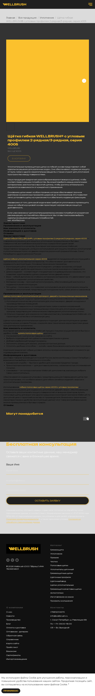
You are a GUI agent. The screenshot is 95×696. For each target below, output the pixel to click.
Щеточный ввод (58, 581)
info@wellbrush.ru (59, 616)
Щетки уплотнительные (62, 585)
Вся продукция (27, 17)
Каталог (56, 545)
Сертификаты (13, 655)
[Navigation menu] (90, 4)
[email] (17, 560)
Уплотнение (47, 17)
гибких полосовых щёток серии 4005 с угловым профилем (49, 387)
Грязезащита (57, 550)
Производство (13, 620)
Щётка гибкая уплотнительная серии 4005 (25, 259)
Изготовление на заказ (62, 597)
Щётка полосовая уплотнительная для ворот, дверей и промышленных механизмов (45, 296)
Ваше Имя (12, 464)
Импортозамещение (16, 659)
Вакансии (11, 651)
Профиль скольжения (61, 601)
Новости (10, 616)
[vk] (8, 560)
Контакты (57, 607)
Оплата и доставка (16, 628)
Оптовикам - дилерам (17, 632)
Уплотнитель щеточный (62, 569)
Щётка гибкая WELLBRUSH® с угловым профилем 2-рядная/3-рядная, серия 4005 (45, 238)
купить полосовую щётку (30, 333)
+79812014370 (57, 612)
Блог (8, 624)
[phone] (12, 560)
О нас (9, 612)
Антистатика (56, 593)
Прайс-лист (12, 647)
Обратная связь (14, 636)
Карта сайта (12, 643)
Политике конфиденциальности (22, 519)
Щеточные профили (60, 577)
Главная (10, 17)
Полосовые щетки (59, 565)
